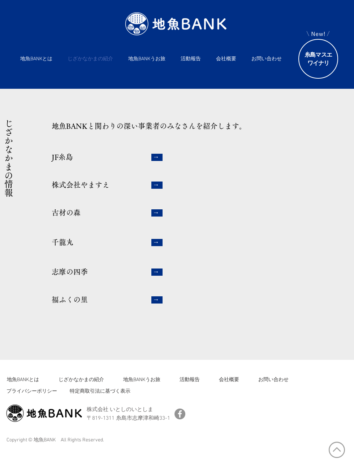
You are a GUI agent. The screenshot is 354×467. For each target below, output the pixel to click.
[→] (157, 157)
